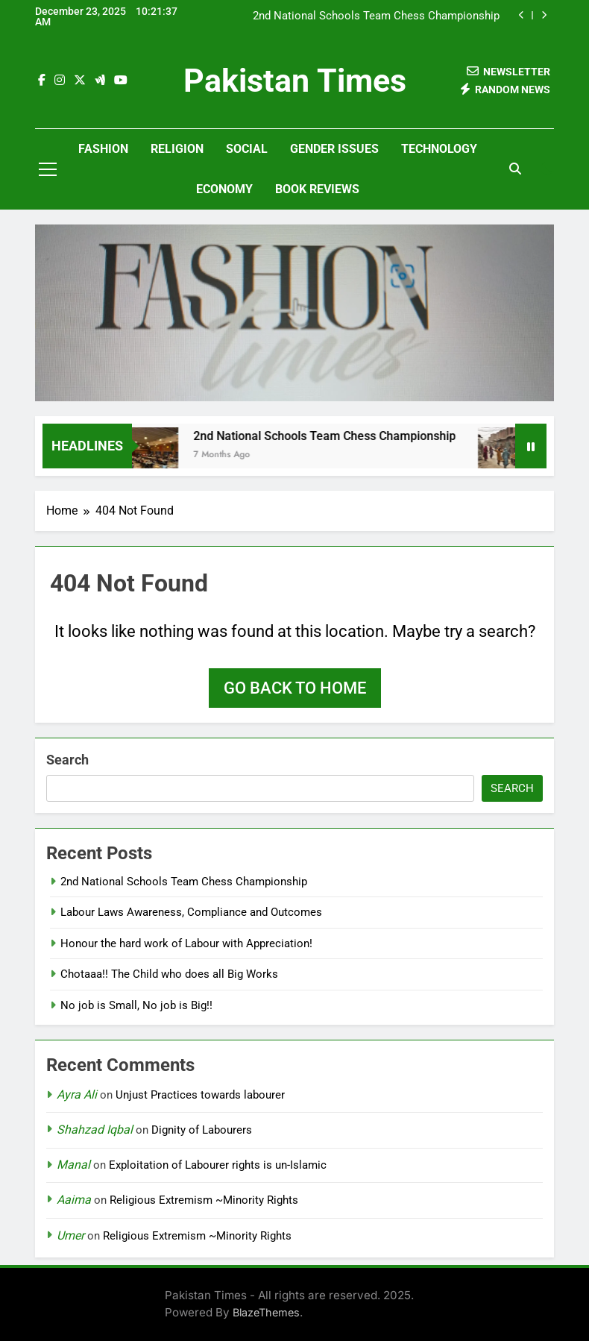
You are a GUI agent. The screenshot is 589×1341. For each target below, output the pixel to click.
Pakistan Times (294, 80)
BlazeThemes (266, 1312)
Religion (177, 149)
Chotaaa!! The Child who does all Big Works (169, 974)
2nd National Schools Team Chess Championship (376, 16)
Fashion (103, 149)
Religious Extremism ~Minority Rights (204, 1200)
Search (67, 759)
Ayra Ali (77, 1094)
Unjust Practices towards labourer (200, 1095)
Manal (73, 1165)
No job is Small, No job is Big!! (136, 1005)
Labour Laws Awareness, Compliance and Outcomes (191, 912)
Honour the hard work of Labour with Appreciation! (186, 943)
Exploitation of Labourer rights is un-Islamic (218, 1165)
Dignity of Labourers (201, 1130)
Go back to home (295, 688)
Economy (224, 189)
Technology (439, 149)
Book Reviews (317, 189)
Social (247, 149)
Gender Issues (334, 149)
